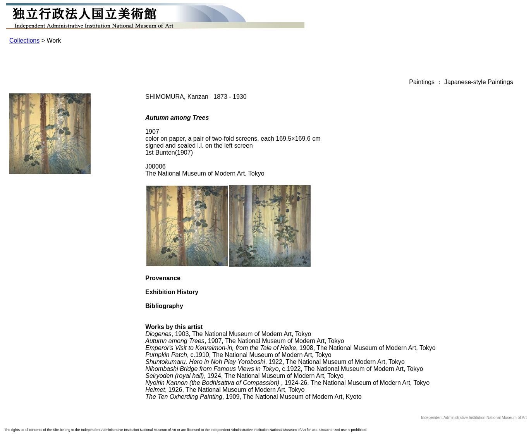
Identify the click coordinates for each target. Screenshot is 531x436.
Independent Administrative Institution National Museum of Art (474, 417)
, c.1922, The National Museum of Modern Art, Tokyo (284, 368)
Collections (24, 40)
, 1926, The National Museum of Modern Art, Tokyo (224, 389)
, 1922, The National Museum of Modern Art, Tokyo (275, 361)
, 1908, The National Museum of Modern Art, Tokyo (290, 348)
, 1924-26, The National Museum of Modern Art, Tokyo (287, 382)
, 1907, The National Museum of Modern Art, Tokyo (244, 341)
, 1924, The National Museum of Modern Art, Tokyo (244, 375)
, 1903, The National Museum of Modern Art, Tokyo (228, 334)
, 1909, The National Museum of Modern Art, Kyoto (253, 396)
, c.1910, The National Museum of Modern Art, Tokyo (238, 355)
